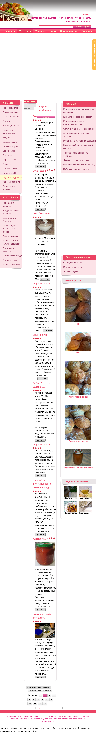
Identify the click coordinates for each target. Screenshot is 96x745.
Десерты (7, 164)
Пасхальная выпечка (8, 249)
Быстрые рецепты (11, 117)
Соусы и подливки (12, 177)
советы (48, 708)
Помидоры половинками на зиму (79, 165)
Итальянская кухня (72, 267)
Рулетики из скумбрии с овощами (79, 141)
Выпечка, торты (10, 146)
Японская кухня (70, 271)
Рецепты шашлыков (12, 265)
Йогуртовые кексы (78, 396)
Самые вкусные (10, 112)
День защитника (10, 236)
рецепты (40, 708)
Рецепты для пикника (9, 187)
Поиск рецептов (45, 31)
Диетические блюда (12, 256)
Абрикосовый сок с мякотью (78, 466)
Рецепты (25, 31)
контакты (57, 708)
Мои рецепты (68, 31)
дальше (40, 166)
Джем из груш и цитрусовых (76, 160)
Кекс (78, 323)
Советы (86, 31)
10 (30, 704)
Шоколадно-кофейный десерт (77, 117)
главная (31, 708)
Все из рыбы (9, 151)
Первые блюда (10, 160)
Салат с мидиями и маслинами (78, 129)
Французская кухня (72, 263)
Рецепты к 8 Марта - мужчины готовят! (12, 242)
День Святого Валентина (9, 219)
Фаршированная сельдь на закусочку (76, 134)
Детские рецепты (11, 168)
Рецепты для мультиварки (9, 131)
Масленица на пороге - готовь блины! (10, 228)
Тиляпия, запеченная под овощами (75, 154)
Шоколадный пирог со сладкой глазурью (78, 146)
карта (66, 708)
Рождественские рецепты (11, 212)
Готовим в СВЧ (10, 173)
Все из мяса (8, 155)
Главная (10, 31)
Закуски (6, 137)
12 (40, 704)
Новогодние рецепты (8, 204)
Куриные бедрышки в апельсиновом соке (73, 123)
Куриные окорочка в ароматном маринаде (78, 111)
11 (35, 704)
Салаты (6, 121)
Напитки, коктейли (12, 182)
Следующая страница (40, 690)
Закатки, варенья (11, 125)
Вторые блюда (10, 142)
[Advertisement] (30, 68)
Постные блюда (10, 260)
